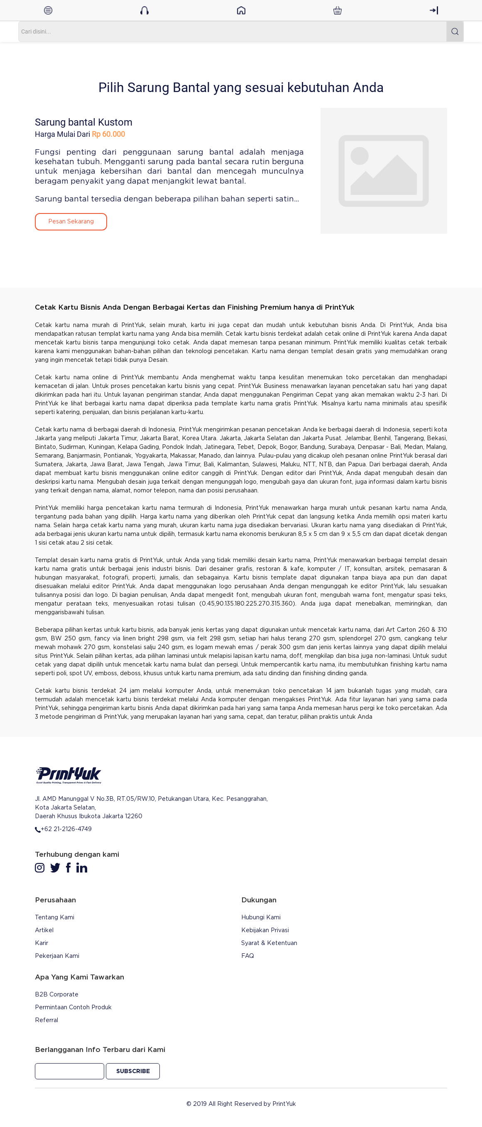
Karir (41, 943)
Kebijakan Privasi (265, 930)
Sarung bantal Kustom (83, 122)
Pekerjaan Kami (57, 956)
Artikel (44, 930)
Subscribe (133, 1071)
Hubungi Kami (261, 917)
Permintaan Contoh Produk (73, 1007)
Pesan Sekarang (71, 221)
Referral (46, 1020)
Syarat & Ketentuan (269, 943)
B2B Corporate (56, 994)
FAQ (247, 956)
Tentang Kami (54, 917)
